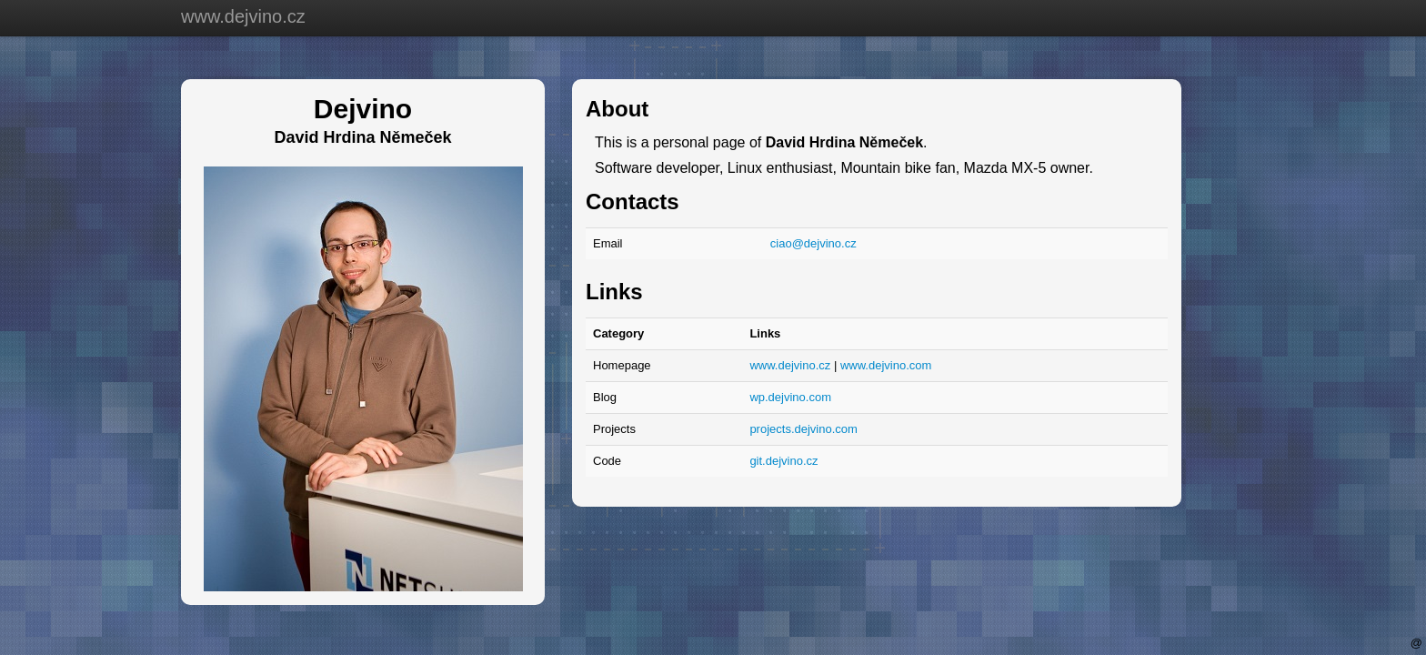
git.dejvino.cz (783, 461)
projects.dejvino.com (803, 429)
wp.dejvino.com (790, 397)
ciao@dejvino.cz (813, 243)
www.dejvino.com (885, 365)
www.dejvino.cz (243, 16)
